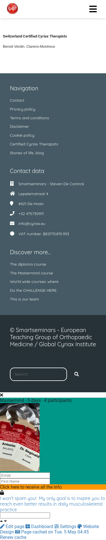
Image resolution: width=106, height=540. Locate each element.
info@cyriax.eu (31, 223)
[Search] (77, 374)
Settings (65, 526)
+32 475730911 (31, 213)
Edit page (12, 526)
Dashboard (39, 526)
